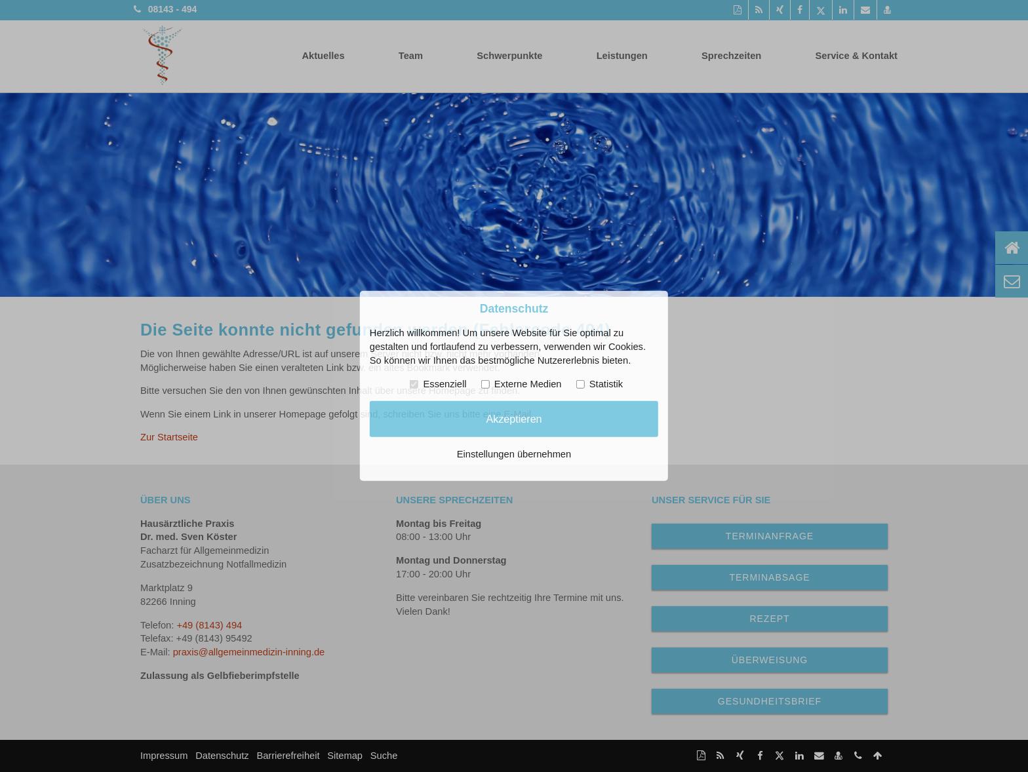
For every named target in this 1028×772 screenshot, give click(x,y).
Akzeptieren (514, 419)
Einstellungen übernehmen (514, 454)
